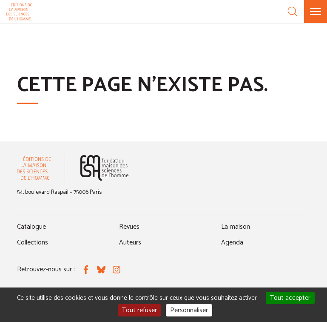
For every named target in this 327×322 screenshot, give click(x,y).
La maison (235, 227)
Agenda (232, 242)
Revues (129, 227)
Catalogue (31, 227)
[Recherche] (292, 11)
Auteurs (130, 242)
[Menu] (315, 11)
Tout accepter (290, 298)
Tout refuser (139, 310)
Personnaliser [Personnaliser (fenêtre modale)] (189, 310)
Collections (32, 242)
